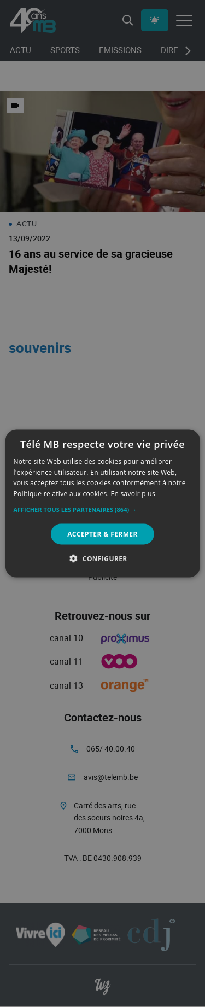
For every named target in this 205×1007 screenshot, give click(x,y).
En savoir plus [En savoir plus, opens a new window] (133, 493)
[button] (102, 510)
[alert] (102, 503)
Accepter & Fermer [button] (102, 534)
